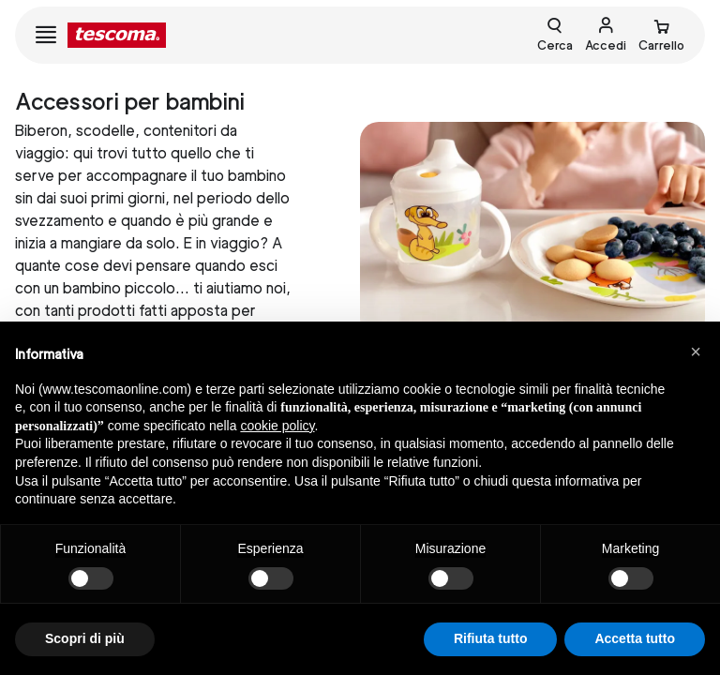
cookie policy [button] (277, 425)
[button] (696, 352)
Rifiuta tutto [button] (491, 638)
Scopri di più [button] (85, 638)
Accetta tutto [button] (634, 638)
